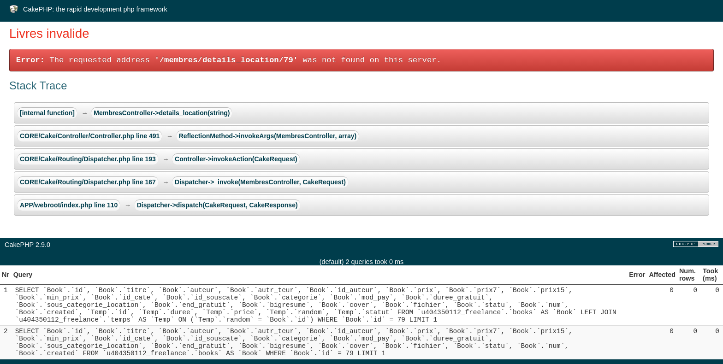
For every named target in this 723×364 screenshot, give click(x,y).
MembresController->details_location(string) (162, 113)
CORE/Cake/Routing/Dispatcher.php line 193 (88, 159)
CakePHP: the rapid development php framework (95, 9)
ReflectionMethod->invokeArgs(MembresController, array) (267, 136)
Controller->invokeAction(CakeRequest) (236, 159)
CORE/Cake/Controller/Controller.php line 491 (90, 136)
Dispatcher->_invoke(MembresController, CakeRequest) (260, 182)
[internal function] (47, 113)
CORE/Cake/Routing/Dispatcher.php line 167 (88, 182)
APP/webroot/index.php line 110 (69, 205)
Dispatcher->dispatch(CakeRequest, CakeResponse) (217, 205)
